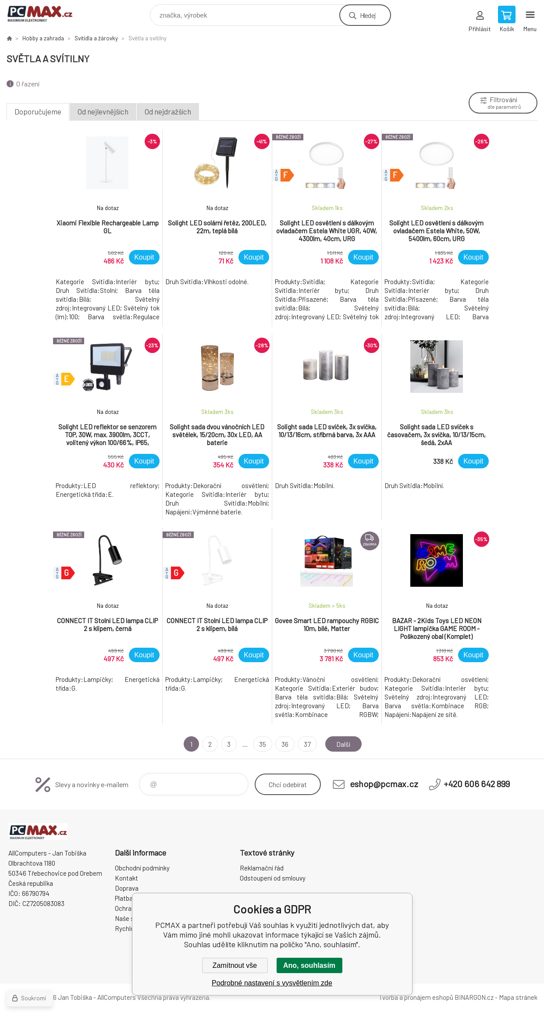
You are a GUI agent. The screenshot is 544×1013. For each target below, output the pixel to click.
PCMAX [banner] (45, 13)
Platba (124, 898)
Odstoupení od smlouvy (273, 878)
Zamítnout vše (235, 965)
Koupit (144, 257)
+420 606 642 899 (477, 783)
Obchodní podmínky (142, 868)
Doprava (127, 888)
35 (262, 744)
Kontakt (126, 878)
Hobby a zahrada (43, 38)
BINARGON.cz (474, 997)
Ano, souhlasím (309, 965)
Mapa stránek (518, 997)
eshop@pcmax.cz (384, 783)
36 (284, 744)
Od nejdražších (168, 111)
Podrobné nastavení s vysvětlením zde (272, 983)
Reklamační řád (262, 868)
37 (307, 744)
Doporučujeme (37, 111)
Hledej (368, 15)
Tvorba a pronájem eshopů (416, 997)
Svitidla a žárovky (96, 38)
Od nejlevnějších (103, 111)
